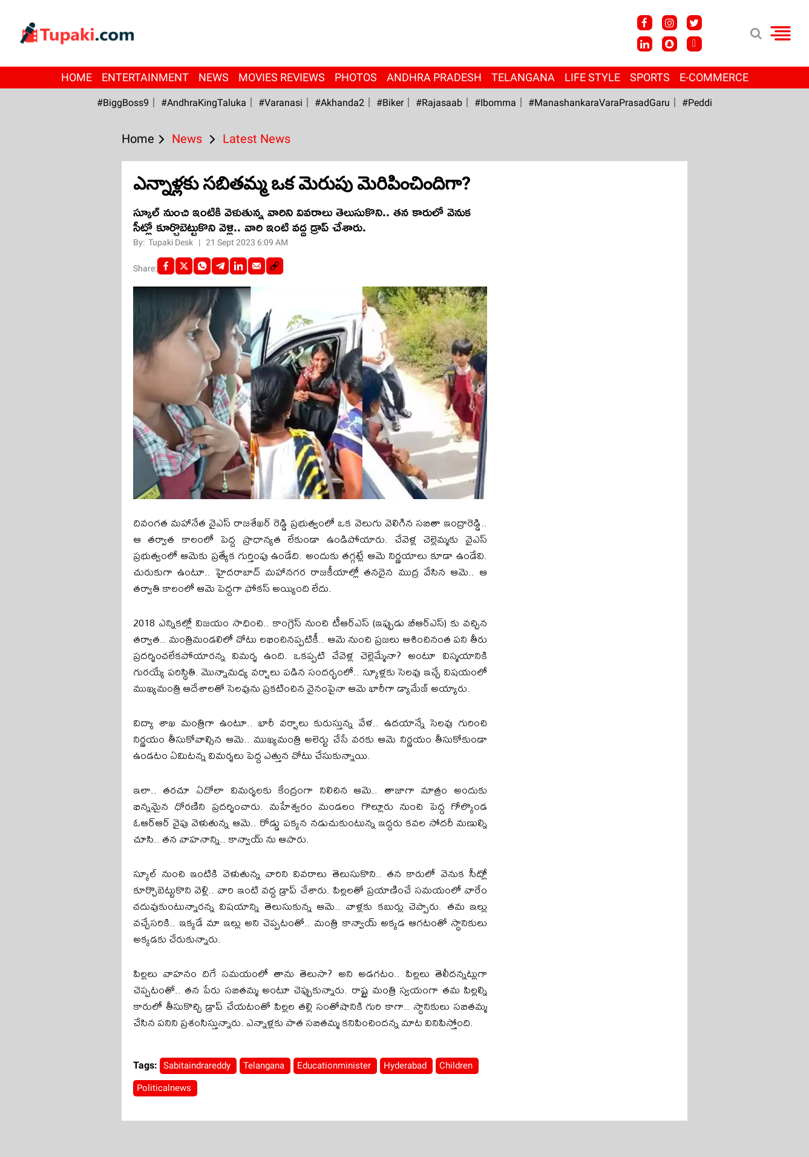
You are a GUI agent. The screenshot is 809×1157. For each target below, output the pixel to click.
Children (457, 1065)
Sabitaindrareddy (198, 1065)
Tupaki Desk (171, 242)
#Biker (390, 102)
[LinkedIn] (238, 266)
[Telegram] (220, 266)
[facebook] (166, 266)
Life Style (592, 77)
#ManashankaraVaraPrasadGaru (599, 102)
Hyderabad (406, 1065)
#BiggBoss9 (123, 102)
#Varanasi (280, 102)
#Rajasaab (439, 102)
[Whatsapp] (202, 266)
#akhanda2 (339, 102)
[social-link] (275, 266)
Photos (356, 77)
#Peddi (697, 102)
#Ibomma (495, 102)
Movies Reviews (281, 77)
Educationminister (335, 1065)
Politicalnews (165, 1087)
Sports (650, 77)
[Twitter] (184, 266)
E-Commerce (714, 77)
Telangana (523, 77)
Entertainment (145, 77)
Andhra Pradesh (434, 77)
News (213, 77)
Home (76, 77)
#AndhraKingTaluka (203, 102)
